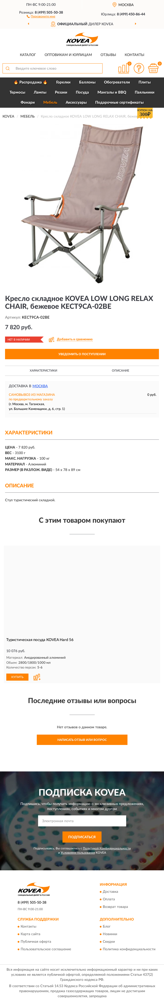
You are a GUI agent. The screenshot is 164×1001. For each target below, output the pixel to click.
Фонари (28, 102)
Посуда (82, 92)
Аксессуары (76, 102)
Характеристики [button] (43, 370)
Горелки (63, 82)
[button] (41, 16)
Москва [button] (40, 386)
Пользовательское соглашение (46, 949)
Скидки (109, 941)
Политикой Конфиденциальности (107, 848)
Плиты (145, 82)
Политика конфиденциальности (129, 949)
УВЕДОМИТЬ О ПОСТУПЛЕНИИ (82, 354)
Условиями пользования (78, 852)
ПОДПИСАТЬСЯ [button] (82, 837)
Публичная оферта (36, 941)
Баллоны (87, 82)
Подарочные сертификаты (119, 102)
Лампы (40, 92)
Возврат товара (115, 906)
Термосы (17, 92)
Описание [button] (120, 370)
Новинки (110, 934)
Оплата (109, 899)
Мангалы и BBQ (111, 92)
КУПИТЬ (17, 676)
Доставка (110, 891)
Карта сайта (30, 934)
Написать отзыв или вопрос (82, 739)
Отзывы (108, 55)
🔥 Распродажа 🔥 (31, 82)
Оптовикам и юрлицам (68, 55)
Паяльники (144, 92)
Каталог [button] (28, 55)
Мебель (50, 102)
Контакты (134, 55)
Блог (107, 926)
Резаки (61, 92)
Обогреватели (117, 82)
